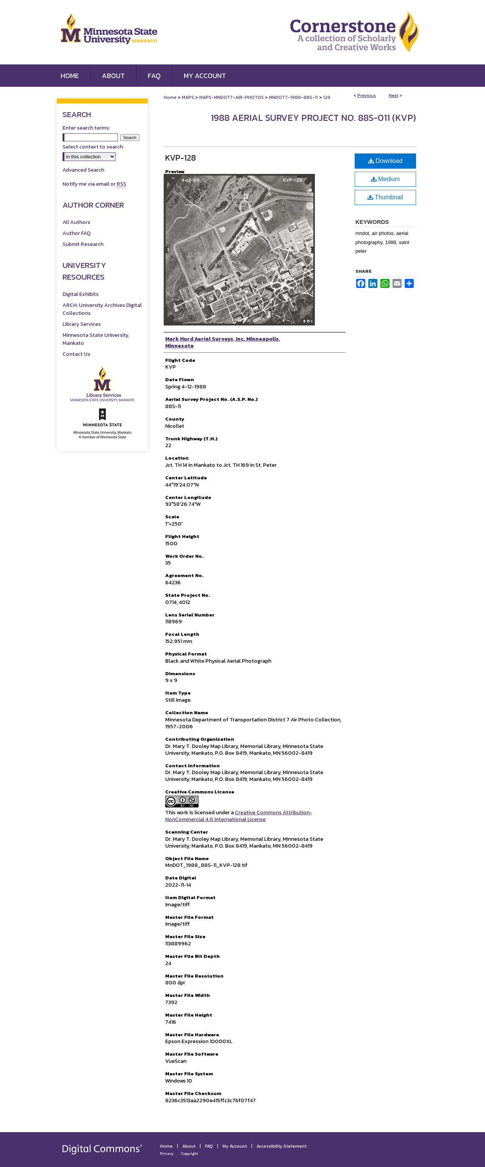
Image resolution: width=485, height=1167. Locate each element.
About (189, 1146)
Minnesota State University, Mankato (96, 339)
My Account (234, 1146)
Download (385, 161)
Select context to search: (93, 147)
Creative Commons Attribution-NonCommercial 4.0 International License (238, 816)
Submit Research (83, 244)
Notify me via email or (94, 184)
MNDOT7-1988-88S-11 (293, 97)
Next (393, 95)
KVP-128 (180, 158)
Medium (385, 179)
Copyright (189, 1153)
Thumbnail (385, 197)
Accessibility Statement (282, 1146)
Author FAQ (77, 233)
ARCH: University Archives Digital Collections (102, 309)
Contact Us (76, 354)
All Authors (76, 222)
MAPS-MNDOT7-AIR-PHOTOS (231, 97)
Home (170, 97)
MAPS (188, 97)
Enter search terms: (86, 128)
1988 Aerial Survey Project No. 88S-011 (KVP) (313, 117)
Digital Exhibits (81, 294)
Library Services (82, 324)
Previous (366, 95)
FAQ (209, 1146)
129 (326, 97)
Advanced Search (83, 170)
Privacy (167, 1153)
